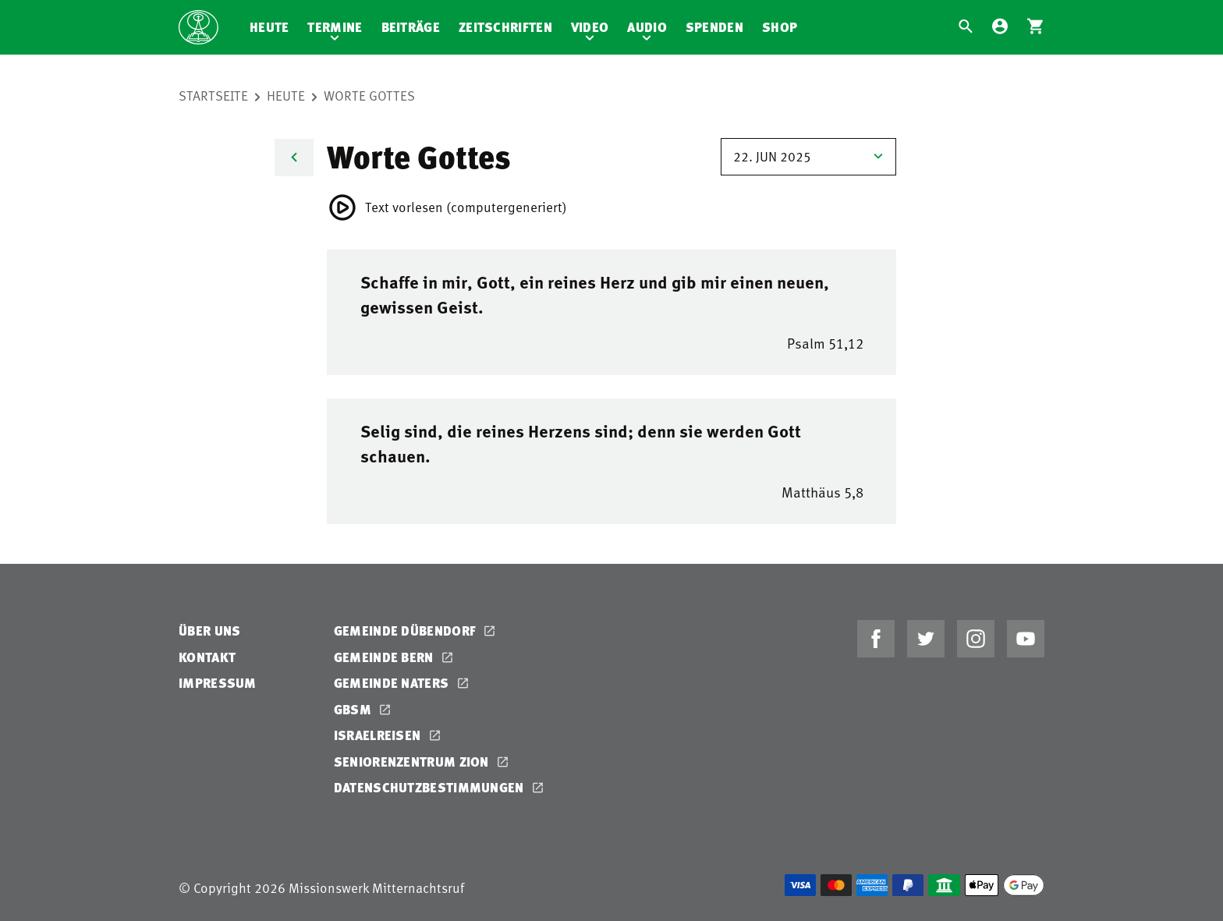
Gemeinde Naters (393, 683)
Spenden (714, 27)
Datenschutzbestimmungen (430, 787)
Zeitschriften (505, 27)
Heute (269, 27)
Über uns (209, 630)
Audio (647, 27)
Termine (334, 27)
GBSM (354, 709)
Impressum (218, 683)
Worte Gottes (369, 95)
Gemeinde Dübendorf (407, 630)
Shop (779, 27)
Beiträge (410, 27)
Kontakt (207, 657)
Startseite (213, 95)
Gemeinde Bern (385, 657)
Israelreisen (379, 735)
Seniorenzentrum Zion (413, 761)
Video (590, 27)
